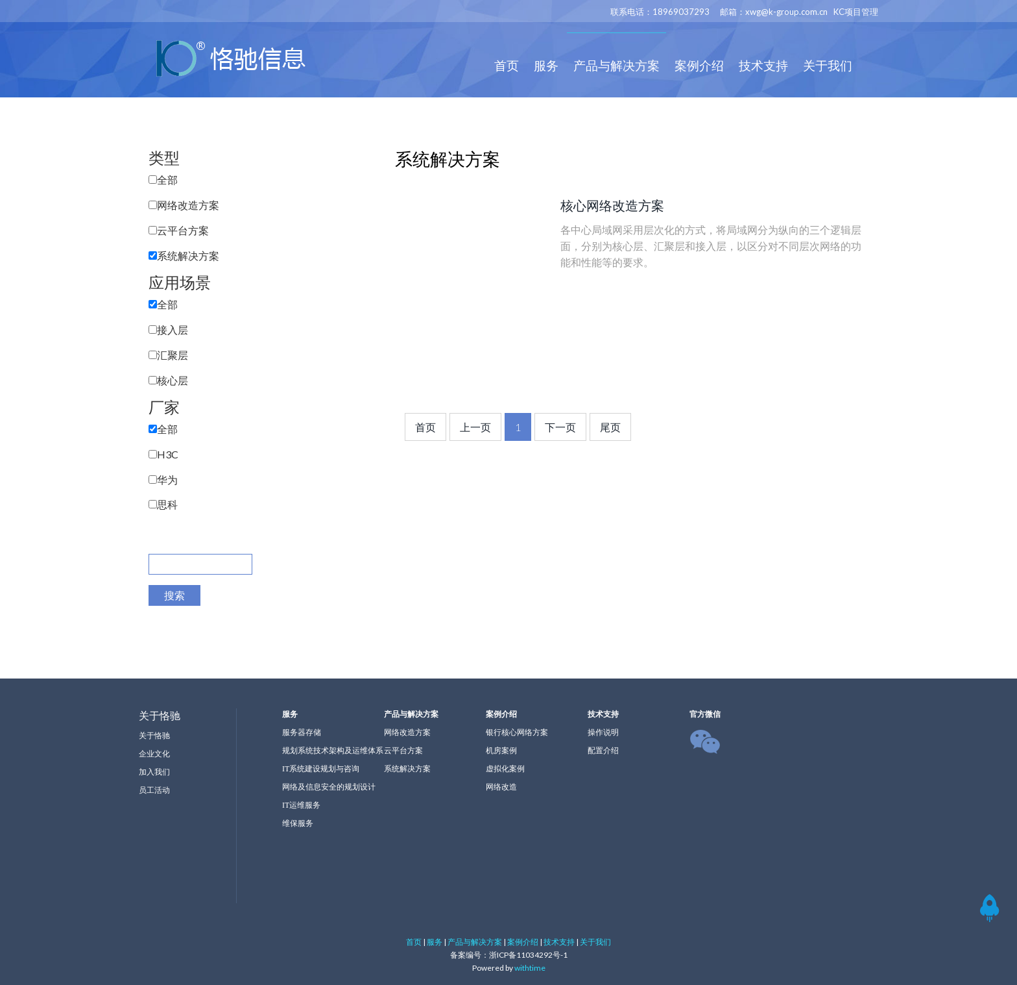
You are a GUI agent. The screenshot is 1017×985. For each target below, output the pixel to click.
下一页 (560, 427)
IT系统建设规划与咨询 (320, 768)
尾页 (610, 427)
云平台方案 (183, 230)
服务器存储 (301, 732)
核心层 (172, 380)
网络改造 (501, 787)
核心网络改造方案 (612, 205)
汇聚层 (172, 355)
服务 (546, 65)
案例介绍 (699, 65)
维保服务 (297, 823)
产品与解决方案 (616, 65)
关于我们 (827, 65)
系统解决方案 (188, 255)
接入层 (172, 329)
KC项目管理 (855, 11)
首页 (506, 65)
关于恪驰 (154, 735)
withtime (529, 968)
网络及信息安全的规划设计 (329, 787)
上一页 (475, 427)
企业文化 (154, 753)
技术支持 (763, 65)
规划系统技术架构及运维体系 (332, 750)
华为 (167, 479)
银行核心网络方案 (517, 732)
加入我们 (154, 772)
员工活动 (154, 790)
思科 (167, 504)
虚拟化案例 (505, 768)
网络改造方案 (188, 205)
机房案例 (501, 750)
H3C (167, 454)
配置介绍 (603, 750)
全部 (167, 179)
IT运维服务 (301, 805)
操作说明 (603, 732)
